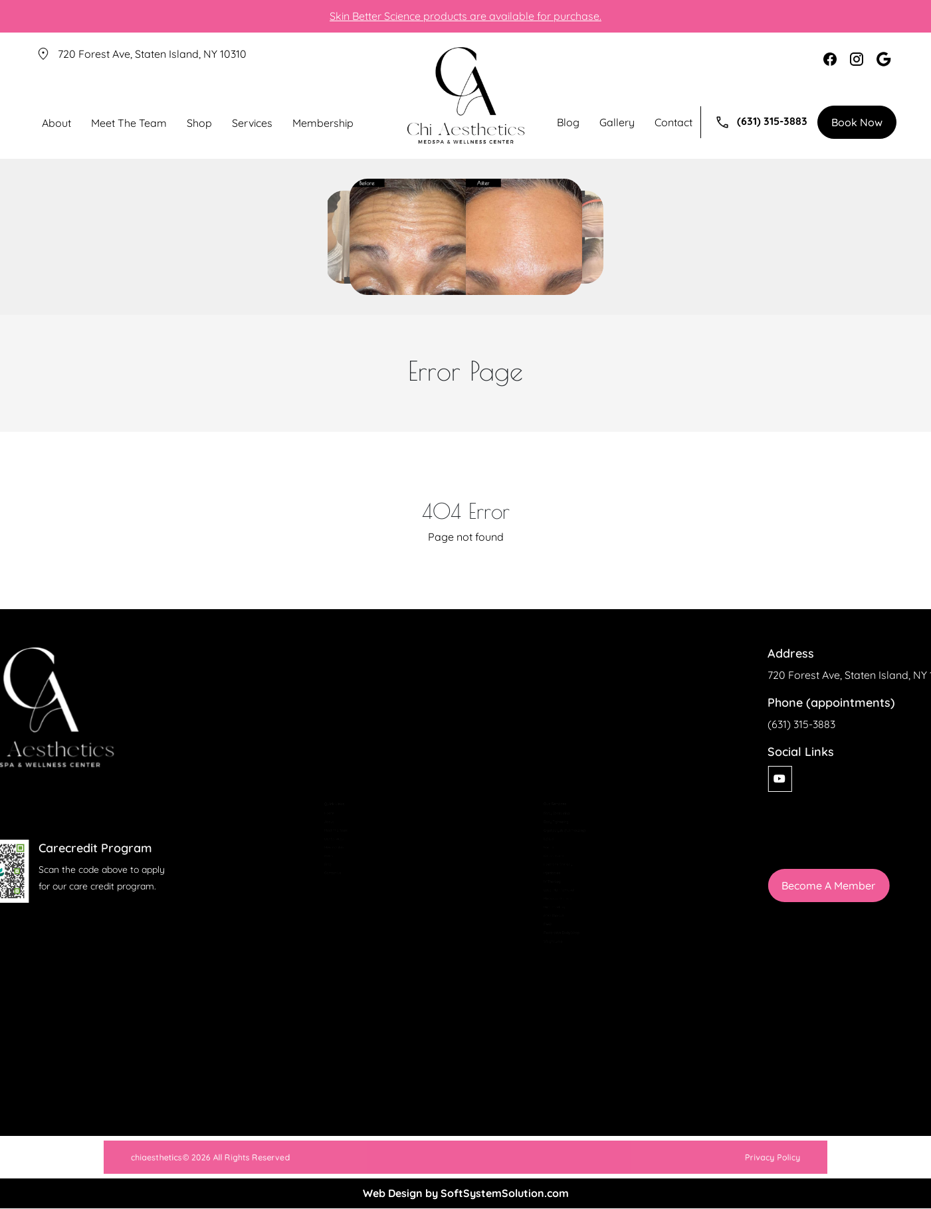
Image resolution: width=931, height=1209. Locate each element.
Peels (521, 973)
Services (252, 123)
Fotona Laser (533, 840)
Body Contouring (538, 757)
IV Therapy (529, 890)
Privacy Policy (707, 1157)
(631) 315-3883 (760, 122)
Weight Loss (531, 1006)
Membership (323, 123)
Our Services (312, 806)
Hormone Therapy (541, 857)
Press (302, 840)
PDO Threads (533, 957)
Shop (199, 123)
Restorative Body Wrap (548, 990)
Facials (523, 823)
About (56, 123)
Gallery (617, 122)
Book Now (856, 122)
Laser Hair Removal (543, 907)
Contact (673, 122)
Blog (568, 122)
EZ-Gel (523, 806)
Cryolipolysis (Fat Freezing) (554, 790)
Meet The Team (129, 123)
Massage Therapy (540, 923)
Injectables (529, 874)
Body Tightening (537, 773)
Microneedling (534, 940)
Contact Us (310, 874)
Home (303, 757)
